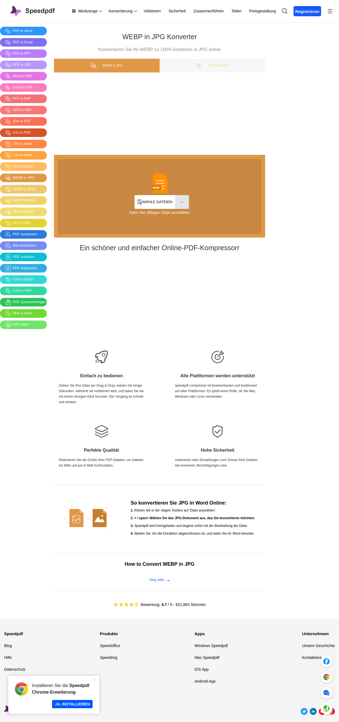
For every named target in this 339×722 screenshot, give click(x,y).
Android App (205, 681)
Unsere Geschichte (318, 645)
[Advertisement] (170, 113)
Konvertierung (121, 11)
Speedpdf (13, 633)
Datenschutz (15, 669)
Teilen (237, 11)
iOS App (202, 669)
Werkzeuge (88, 11)
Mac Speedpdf (207, 657)
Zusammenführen (208, 11)
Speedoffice (110, 645)
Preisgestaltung (262, 11)
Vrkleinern (152, 11)
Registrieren (307, 11)
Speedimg (108, 657)
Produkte (109, 633)
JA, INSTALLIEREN (72, 704)
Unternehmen (315, 633)
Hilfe (8, 657)
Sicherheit (177, 11)
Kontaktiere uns (315, 657)
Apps (200, 633)
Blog (8, 645)
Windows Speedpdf (211, 645)
